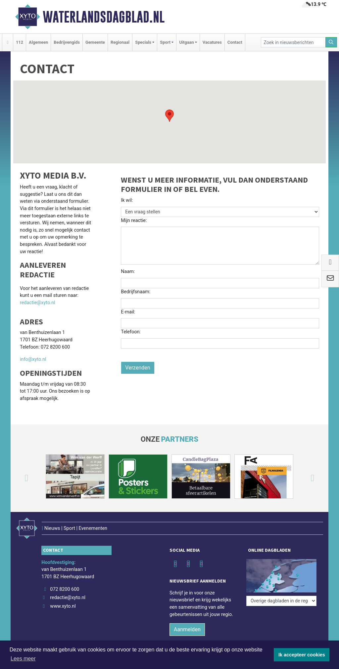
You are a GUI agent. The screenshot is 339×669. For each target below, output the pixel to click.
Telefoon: (131, 332)
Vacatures (212, 42)
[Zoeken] (331, 42)
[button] (169, 115)
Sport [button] (165, 42)
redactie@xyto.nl (37, 303)
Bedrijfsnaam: (135, 292)
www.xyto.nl (62, 606)
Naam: (128, 271)
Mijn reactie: (134, 220)
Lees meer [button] (23, 658)
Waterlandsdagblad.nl (104, 17)
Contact (234, 42)
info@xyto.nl (33, 359)
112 (19, 42)
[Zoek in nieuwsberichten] (293, 42)
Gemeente (95, 42)
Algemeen (38, 42)
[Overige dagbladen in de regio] (281, 601)
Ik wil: (127, 200)
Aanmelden (187, 629)
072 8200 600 (64, 589)
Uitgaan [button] (186, 42)
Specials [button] (143, 42)
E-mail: (128, 312)
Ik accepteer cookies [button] (301, 654)
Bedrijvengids (67, 42)
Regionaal (120, 42)
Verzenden (137, 367)
